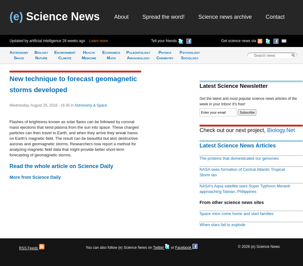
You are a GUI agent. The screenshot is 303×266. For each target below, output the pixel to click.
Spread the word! (163, 17)
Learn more (98, 41)
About (121, 17)
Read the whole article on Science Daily (61, 166)
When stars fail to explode (222, 224)
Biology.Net (281, 130)
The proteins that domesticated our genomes (239, 158)
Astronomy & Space (91, 105)
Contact (275, 17)
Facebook (186, 247)
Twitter (161, 247)
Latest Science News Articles (238, 146)
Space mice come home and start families (237, 213)
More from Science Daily (35, 177)
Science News (55, 16)
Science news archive (225, 17)
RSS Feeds (32, 248)
